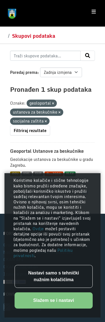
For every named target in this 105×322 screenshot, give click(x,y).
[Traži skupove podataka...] (45, 56)
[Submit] (87, 56)
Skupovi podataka (33, 36)
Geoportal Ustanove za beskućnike (47, 151)
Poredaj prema (24, 72)
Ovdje (38, 228)
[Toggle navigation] (93, 11)
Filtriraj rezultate (30, 130)
